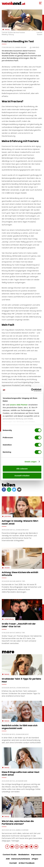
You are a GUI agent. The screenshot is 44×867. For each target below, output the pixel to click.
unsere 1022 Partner (19, 405)
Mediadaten (23, 854)
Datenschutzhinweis (20, 859)
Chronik (7, 568)
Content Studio (10, 854)
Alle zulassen (22, 469)
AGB (8, 859)
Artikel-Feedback (26, 863)
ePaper (35, 859)
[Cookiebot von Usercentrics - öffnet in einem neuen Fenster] (31, 390)
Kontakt (13, 863)
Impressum (36, 854)
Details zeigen (30, 462)
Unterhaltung (9, 619)
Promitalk (7, 516)
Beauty (7, 29)
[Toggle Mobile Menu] (40, 3)
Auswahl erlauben (21, 476)
